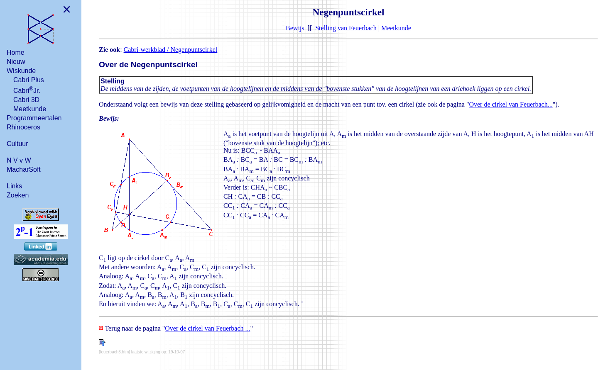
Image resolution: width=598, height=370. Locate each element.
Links (14, 186)
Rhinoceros (23, 127)
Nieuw (16, 61)
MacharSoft (24, 169)
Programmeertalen (34, 118)
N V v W (19, 160)
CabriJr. (26, 89)
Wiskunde (21, 70)
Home (16, 52)
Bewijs (295, 28)
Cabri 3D (26, 99)
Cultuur (17, 143)
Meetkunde (29, 108)
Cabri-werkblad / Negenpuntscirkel (171, 49)
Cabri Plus (28, 79)
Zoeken (18, 195)
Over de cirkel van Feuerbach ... (207, 328)
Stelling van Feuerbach (346, 28)
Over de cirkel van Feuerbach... (510, 104)
